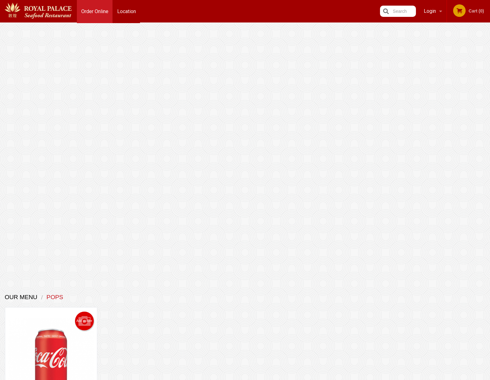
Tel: (347, 312)
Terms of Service (255, 376)
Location (127, 11)
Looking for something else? (204, 218)
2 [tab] (445, 180)
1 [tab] (435, 180)
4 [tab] (463, 180)
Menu (229, 296)
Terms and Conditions (295, 304)
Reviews (283, 296)
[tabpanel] (449, 136)
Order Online (94, 11)
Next (485, 136)
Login (430, 11)
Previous (413, 136)
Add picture (84, 65)
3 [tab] (454, 180)
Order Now (449, 37)
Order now (73, 183)
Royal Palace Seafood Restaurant (143, 288)
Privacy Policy (288, 312)
